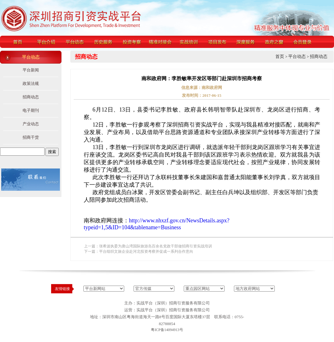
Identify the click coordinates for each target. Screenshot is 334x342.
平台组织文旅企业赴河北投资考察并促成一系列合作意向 (146, 251)
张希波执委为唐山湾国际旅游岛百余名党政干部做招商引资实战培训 (155, 246)
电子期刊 (31, 110)
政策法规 (31, 83)
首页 (279, 56)
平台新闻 (31, 70)
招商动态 (31, 97)
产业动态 (31, 124)
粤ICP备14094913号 (167, 330)
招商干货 (31, 137)
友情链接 (62, 289)
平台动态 (297, 56)
